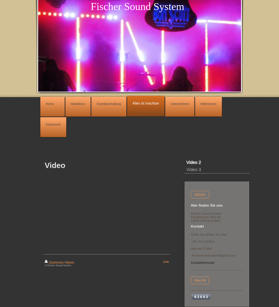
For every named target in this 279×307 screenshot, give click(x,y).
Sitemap (69, 262)
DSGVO (200, 194)
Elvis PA (200, 280)
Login (166, 261)
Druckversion (54, 262)
